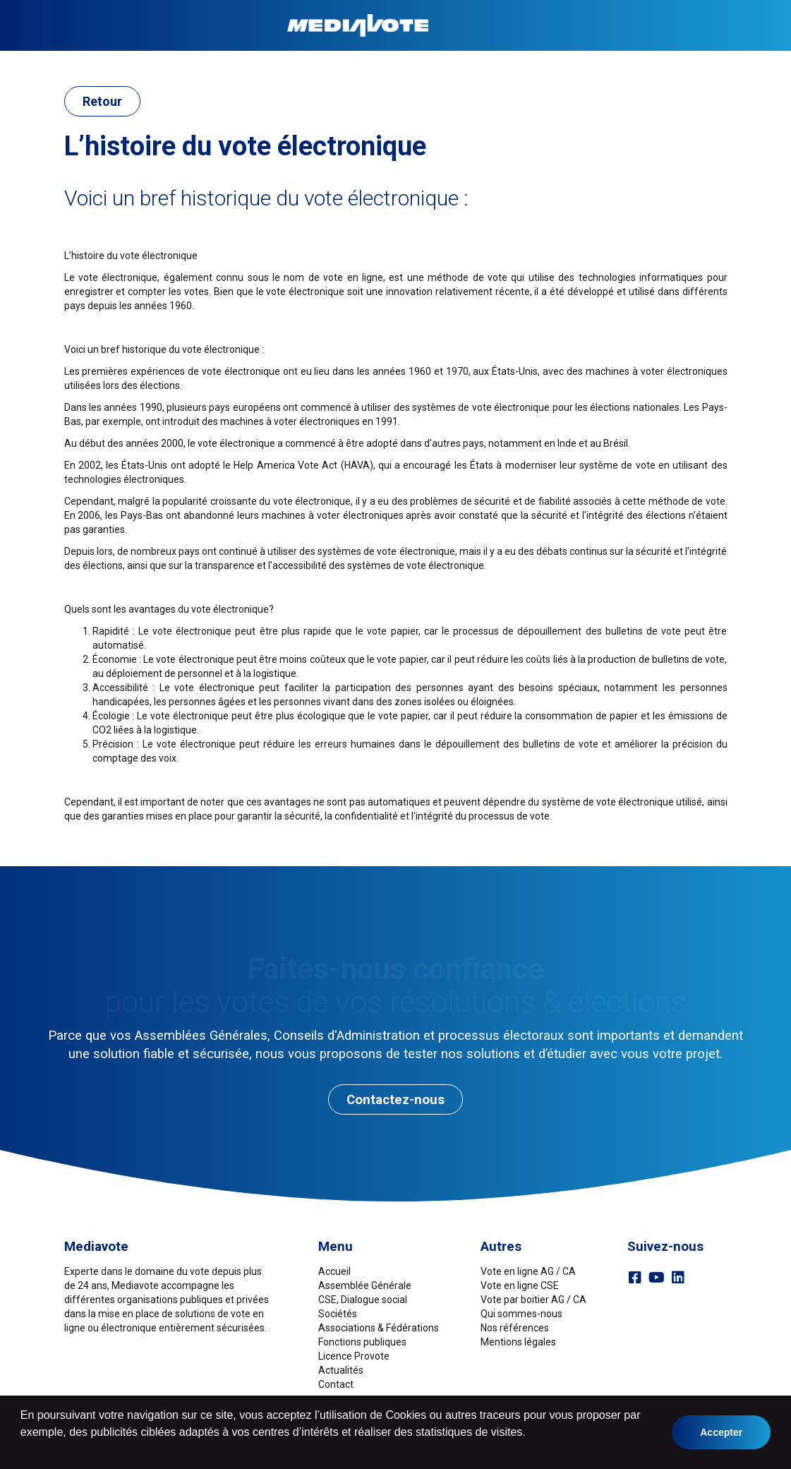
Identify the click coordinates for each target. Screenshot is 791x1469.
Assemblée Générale (143, 62)
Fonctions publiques (459, 62)
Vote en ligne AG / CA (528, 1271)
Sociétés (243, 62)
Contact (682, 62)
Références (627, 62)
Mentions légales (518, 1342)
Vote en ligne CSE (520, 1285)
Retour (102, 101)
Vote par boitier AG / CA (533, 1299)
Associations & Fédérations (337, 62)
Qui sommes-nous (521, 1313)
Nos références (515, 1327)
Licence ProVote (555, 62)
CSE (206, 62)
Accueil (71, 62)
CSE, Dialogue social (362, 1299)
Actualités (340, 1370)
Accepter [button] (721, 1432)
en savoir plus (50, 1449)
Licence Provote (354, 1356)
